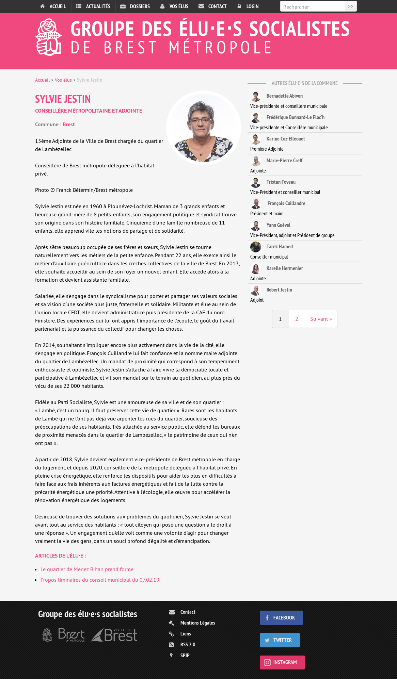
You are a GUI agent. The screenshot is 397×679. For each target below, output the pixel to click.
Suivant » (321, 318)
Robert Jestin (271, 290)
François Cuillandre (277, 203)
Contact (217, 6)
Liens (185, 633)
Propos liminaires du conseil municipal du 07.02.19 (100, 579)
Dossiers (140, 6)
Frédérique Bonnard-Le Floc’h (287, 117)
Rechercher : (297, 6)
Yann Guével (270, 225)
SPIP (185, 655)
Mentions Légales (197, 622)
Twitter (282, 640)
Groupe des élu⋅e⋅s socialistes (198, 35)
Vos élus (179, 6)
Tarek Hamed (271, 247)
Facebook (284, 617)
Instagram (285, 662)
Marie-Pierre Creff (276, 160)
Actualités (98, 6)
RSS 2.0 (187, 644)
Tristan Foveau (273, 182)
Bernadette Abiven (276, 96)
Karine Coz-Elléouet (277, 139)
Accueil (58, 6)
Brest (69, 124)
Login (253, 6)
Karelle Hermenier (276, 268)
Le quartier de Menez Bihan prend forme (87, 569)
